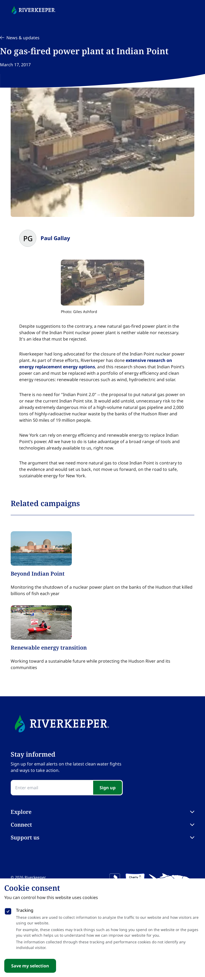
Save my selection (30, 966)
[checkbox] (8, 910)
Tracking (24, 910)
